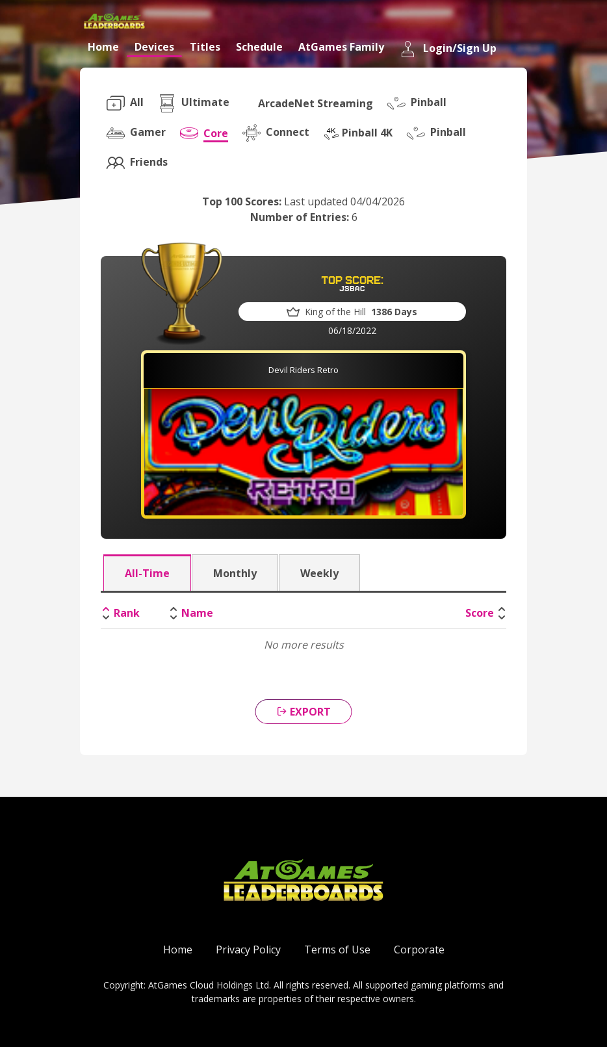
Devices (154, 47)
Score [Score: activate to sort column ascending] (479, 613)
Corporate (419, 949)
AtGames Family (341, 47)
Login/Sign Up (448, 49)
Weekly (319, 573)
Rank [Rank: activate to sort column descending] (127, 613)
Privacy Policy (248, 949)
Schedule (259, 47)
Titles (205, 47)
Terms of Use (337, 949)
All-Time (147, 573)
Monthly (235, 573)
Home (103, 47)
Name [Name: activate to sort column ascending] (197, 613)
